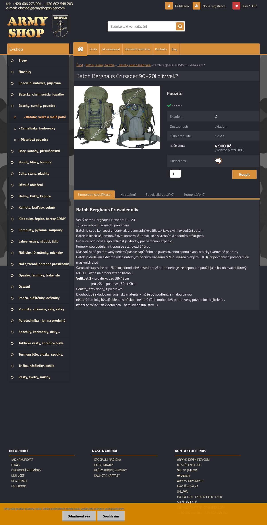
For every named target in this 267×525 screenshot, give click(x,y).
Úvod (80, 65)
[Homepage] (82, 49)
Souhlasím (111, 516)
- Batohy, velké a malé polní (134, 65)
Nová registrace (214, 6)
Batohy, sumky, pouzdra (100, 65)
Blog (174, 49)
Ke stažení (128, 194)
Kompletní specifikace (94, 194)
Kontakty (161, 49)
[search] (180, 26)
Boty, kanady (104, 464)
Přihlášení (182, 6)
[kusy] (175, 174)
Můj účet (17, 475)
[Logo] (37, 26)
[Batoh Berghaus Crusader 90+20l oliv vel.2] (117, 87)
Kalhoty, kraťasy (107, 475)
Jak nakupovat (111, 49)
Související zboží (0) (160, 194)
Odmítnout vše (79, 516)
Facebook (18, 486)
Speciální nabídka (107, 459)
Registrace (19, 480)
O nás (93, 49)
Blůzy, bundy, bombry (110, 470)
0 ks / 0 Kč (249, 6)
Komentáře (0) (194, 194)
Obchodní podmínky (138, 49)
